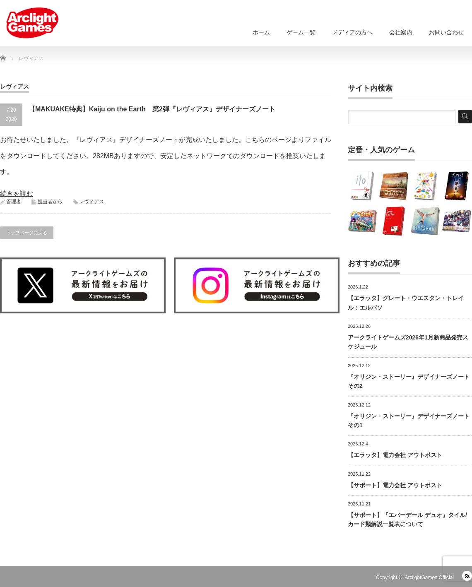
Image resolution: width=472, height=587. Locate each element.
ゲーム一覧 (301, 32)
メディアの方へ (352, 32)
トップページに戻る (26, 232)
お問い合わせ (446, 32)
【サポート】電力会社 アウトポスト (395, 485)
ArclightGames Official (429, 577)
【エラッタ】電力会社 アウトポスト (395, 455)
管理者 (13, 201)
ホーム (261, 32)
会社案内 (400, 32)
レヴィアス (91, 201)
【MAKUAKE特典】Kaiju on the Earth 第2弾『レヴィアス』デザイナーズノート (152, 109)
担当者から (50, 201)
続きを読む (16, 193)
